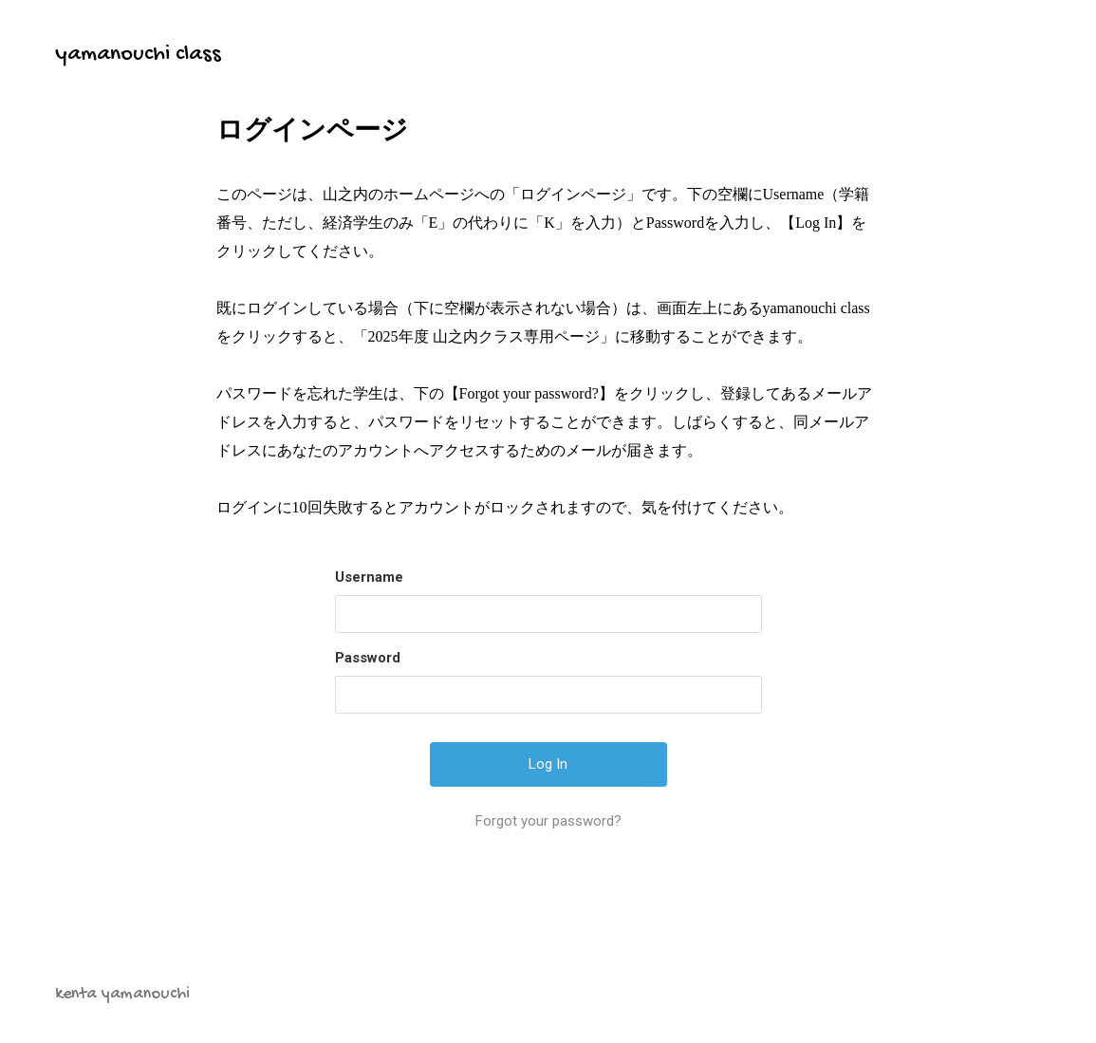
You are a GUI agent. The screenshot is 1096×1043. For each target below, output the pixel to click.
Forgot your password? (548, 820)
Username (369, 577)
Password (367, 657)
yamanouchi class (138, 54)
